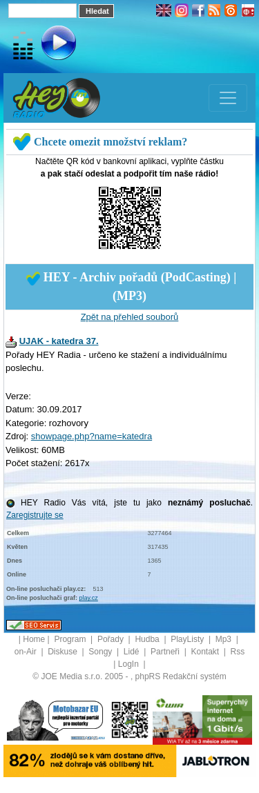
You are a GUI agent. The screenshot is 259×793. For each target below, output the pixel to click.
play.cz (88, 597)
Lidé (133, 651)
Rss (238, 651)
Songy (101, 651)
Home (34, 639)
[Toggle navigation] (228, 98)
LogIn (129, 664)
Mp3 (224, 639)
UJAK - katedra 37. (59, 341)
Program (71, 639)
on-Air (27, 651)
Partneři (166, 651)
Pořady (111, 639)
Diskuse (63, 651)
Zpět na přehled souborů (130, 317)
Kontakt (206, 651)
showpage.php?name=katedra (91, 436)
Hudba (148, 639)
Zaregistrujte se (35, 515)
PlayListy (188, 639)
